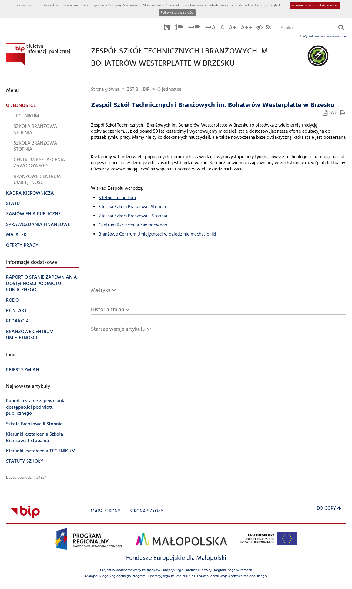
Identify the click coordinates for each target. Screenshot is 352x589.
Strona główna (105, 89)
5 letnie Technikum (117, 198)
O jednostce (169, 89)
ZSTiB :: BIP (138, 89)
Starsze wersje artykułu (118, 329)
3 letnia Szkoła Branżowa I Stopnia (132, 207)
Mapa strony (105, 511)
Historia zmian (107, 309)
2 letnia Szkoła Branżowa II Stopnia (133, 216)
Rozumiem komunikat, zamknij (315, 5)
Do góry (329, 508)
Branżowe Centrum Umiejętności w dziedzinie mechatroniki (157, 234)
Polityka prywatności (177, 13)
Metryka (101, 290)
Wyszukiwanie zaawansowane (323, 36)
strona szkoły (146, 511)
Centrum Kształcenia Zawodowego (133, 225)
